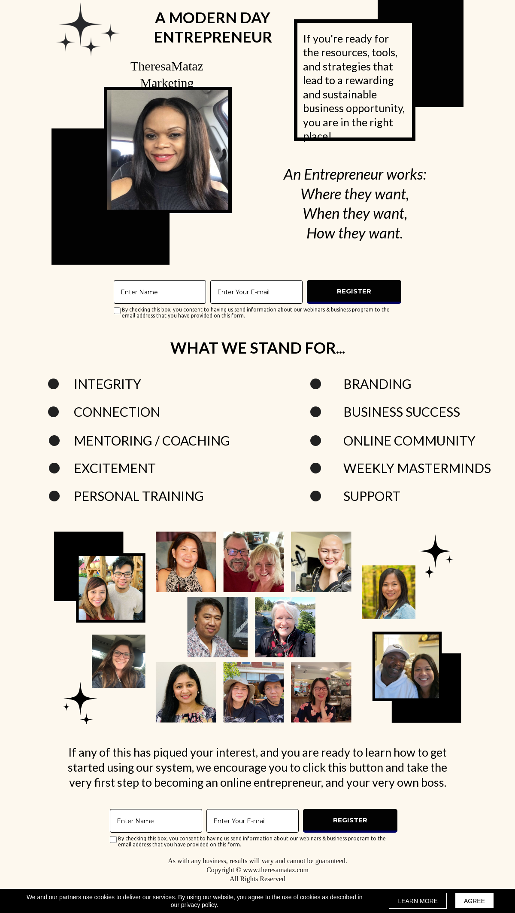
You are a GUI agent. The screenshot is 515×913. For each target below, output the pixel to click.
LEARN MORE (418, 901)
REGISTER (354, 291)
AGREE (474, 901)
